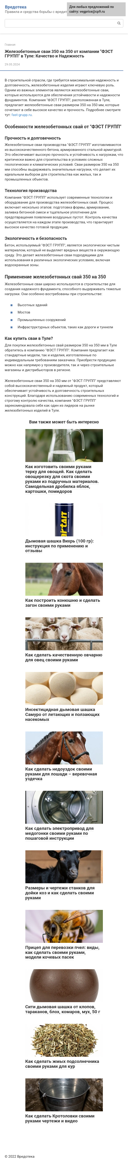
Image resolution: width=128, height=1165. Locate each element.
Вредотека (16, 6)
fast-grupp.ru (22, 115)
